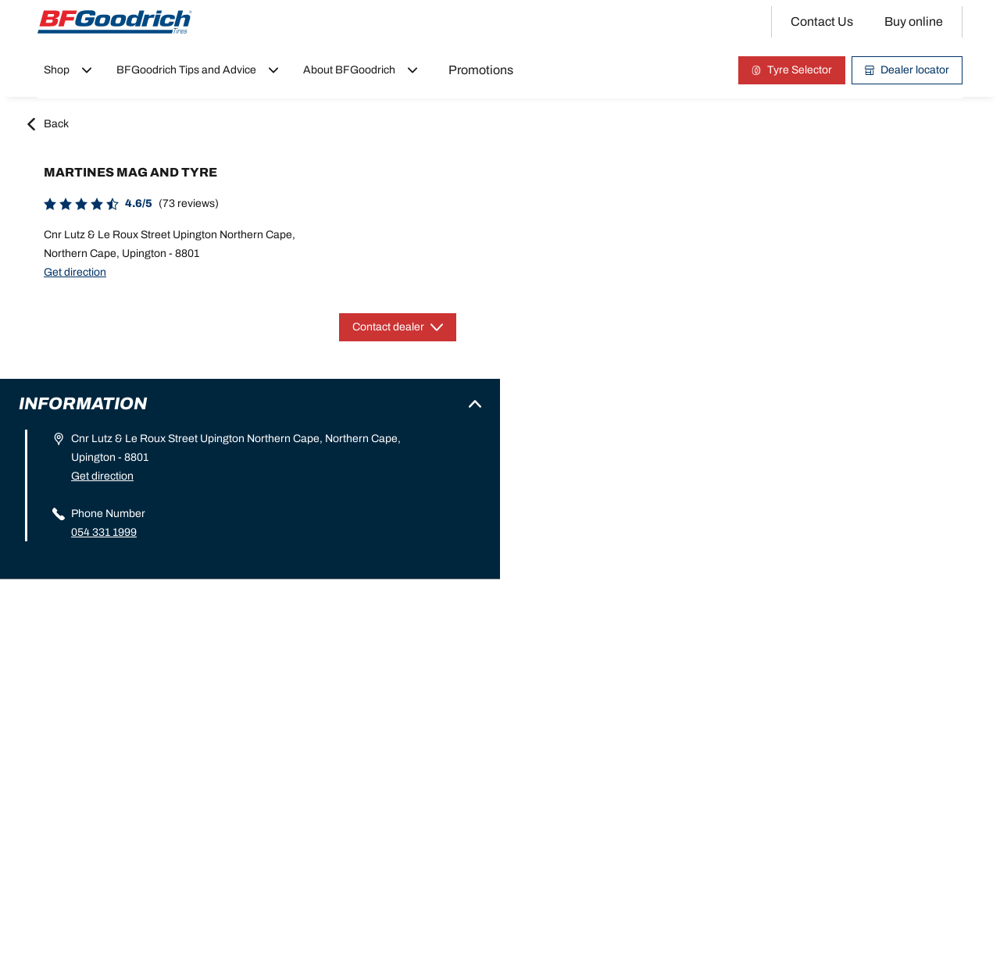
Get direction (75, 272)
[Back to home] (115, 22)
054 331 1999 (104, 532)
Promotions (480, 70)
